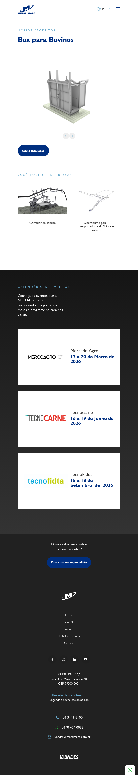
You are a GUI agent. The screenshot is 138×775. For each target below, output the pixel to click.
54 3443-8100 (69, 717)
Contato (69, 643)
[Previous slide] (66, 136)
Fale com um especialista (69, 562)
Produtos (69, 629)
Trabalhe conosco (69, 636)
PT (104, 9)
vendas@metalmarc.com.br (69, 737)
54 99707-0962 (69, 727)
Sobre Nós (69, 622)
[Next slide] (72, 136)
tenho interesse (33, 151)
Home (69, 615)
